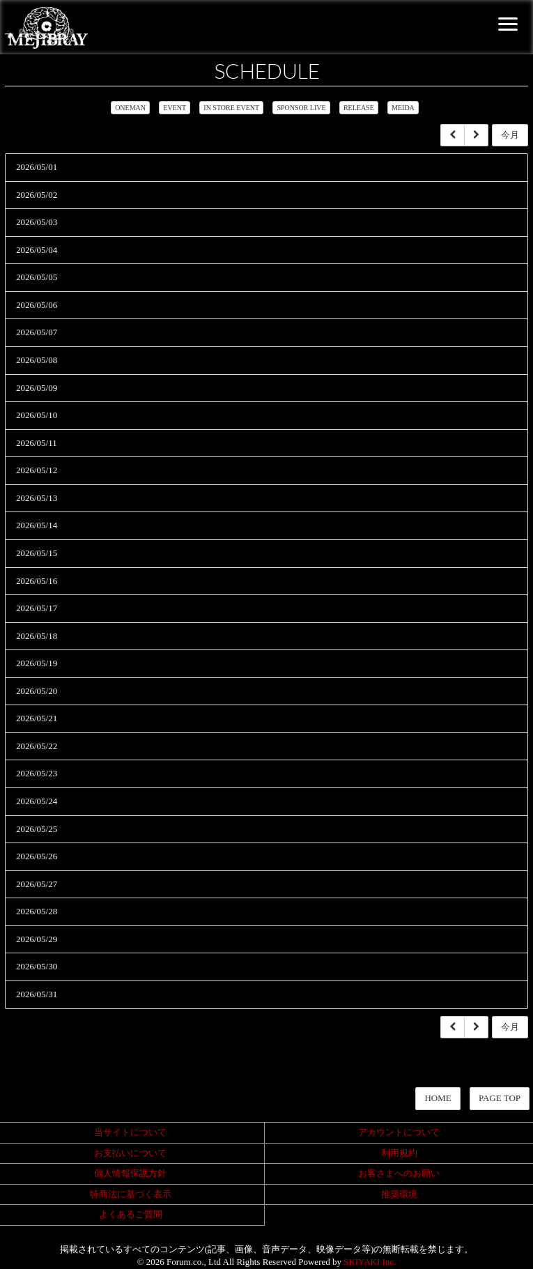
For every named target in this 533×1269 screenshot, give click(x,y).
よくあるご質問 (130, 1214)
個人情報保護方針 (130, 1173)
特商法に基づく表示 (130, 1194)
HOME (437, 1098)
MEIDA (403, 107)
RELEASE (358, 107)
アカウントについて (399, 1132)
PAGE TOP (499, 1098)
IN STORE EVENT (231, 107)
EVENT (174, 107)
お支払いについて (130, 1153)
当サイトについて (130, 1132)
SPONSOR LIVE (301, 107)
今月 (510, 135)
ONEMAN (130, 107)
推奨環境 (399, 1194)
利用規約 (399, 1153)
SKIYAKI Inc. (369, 1261)
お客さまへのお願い (399, 1173)
